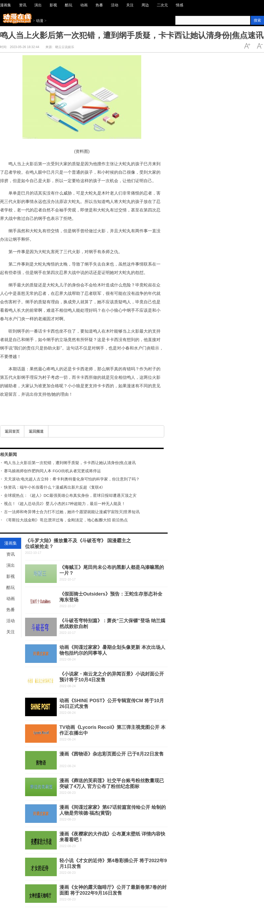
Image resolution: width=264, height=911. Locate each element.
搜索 (257, 20)
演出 (10, 565)
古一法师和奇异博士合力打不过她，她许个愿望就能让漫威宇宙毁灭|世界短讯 (72, 511)
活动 (10, 621)
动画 (10, 598)
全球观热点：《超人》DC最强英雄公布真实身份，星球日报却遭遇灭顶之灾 (70, 495)
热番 (10, 609)
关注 (10, 632)
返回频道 (36, 431)
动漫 (39, 20)
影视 (10, 576)
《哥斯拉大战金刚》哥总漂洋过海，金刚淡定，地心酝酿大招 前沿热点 (66, 520)
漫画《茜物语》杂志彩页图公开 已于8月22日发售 (111, 754)
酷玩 (10, 587)
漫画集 (10, 543)
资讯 (10, 554)
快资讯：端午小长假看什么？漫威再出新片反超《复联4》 (54, 487)
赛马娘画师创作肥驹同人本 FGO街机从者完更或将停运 (52, 471)
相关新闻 (8, 454)
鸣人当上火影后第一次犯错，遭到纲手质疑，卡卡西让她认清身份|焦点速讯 (70, 462)
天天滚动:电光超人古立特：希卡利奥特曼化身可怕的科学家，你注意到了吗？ (72, 479)
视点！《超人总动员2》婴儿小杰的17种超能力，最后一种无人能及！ (64, 503)
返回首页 (12, 431)
